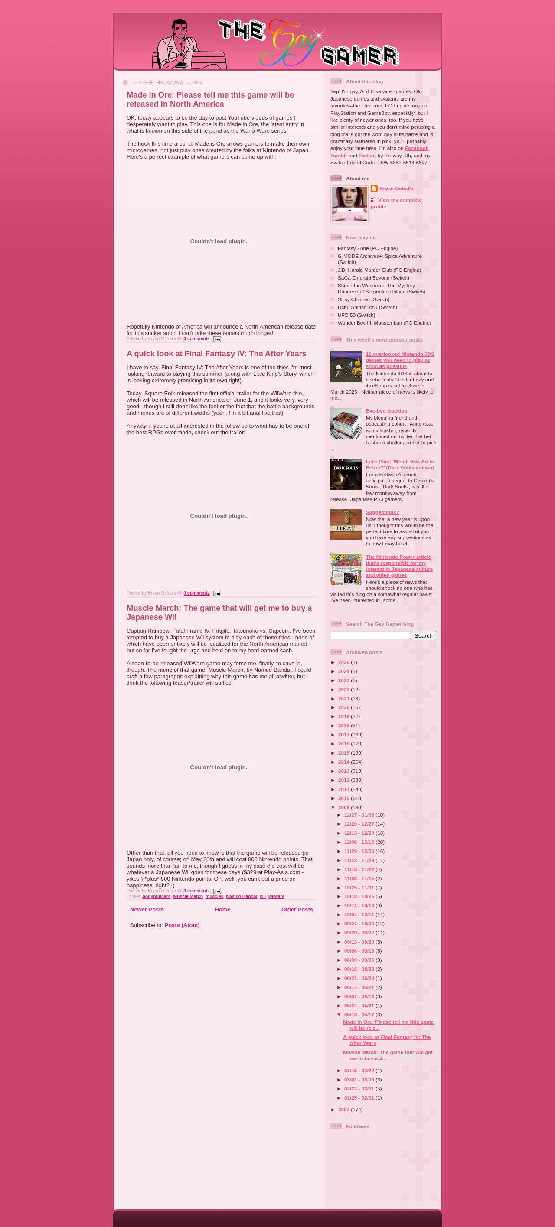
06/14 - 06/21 (359, 987)
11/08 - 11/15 (359, 878)
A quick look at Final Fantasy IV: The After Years (217, 353)
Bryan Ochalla (396, 188)
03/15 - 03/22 (359, 1070)
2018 (344, 725)
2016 (344, 743)
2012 (344, 780)
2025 (344, 662)
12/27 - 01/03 (359, 814)
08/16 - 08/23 (359, 969)
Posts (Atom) (182, 925)
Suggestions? (382, 512)
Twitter (367, 155)
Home (222, 909)
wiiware (276, 896)
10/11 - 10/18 (359, 905)
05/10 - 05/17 (359, 1014)
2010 (344, 798)
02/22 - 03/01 (359, 1088)
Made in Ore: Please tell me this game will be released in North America (210, 99)
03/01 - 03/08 (359, 1079)
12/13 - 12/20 (359, 833)
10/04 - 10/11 (359, 914)
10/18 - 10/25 (359, 896)
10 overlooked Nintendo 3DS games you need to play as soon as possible (400, 360)
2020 (344, 707)
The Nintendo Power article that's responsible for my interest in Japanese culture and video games (399, 566)
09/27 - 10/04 (359, 923)
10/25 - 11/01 (359, 887)
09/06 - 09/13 (359, 951)
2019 (344, 716)
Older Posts (297, 909)
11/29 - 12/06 (359, 851)
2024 (344, 671)
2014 (344, 762)
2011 (344, 789)
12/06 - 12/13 (359, 842)
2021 (344, 698)
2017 (344, 734)
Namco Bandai (241, 896)
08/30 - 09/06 (359, 960)
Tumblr (338, 155)
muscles (215, 896)
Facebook (417, 148)
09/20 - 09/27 (359, 932)
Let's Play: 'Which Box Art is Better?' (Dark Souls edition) (400, 464)
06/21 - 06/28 (359, 978)
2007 (344, 1109)
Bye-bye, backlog (387, 410)
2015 (344, 752)
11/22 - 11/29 (359, 860)
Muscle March (188, 896)
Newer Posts (147, 909)
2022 (344, 689)
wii (263, 896)
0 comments (196, 338)
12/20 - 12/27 (359, 824)
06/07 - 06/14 (359, 996)
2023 (344, 680)
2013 (344, 771)
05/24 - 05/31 (359, 1005)
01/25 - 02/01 (359, 1097)
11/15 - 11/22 (359, 869)
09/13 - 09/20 (359, 941)
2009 (344, 807)
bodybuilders (156, 896)
